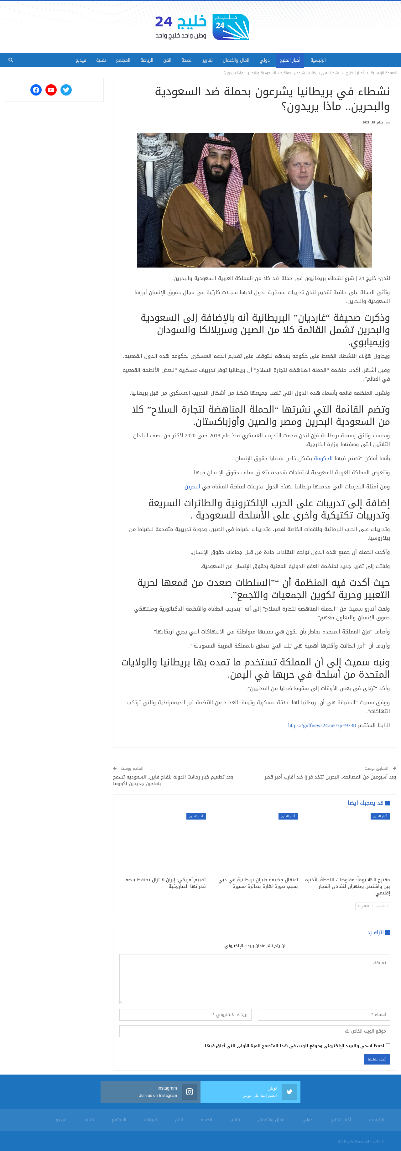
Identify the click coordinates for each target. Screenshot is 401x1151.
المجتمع (119, 60)
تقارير (209, 60)
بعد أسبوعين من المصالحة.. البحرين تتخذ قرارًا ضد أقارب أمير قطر (331, 777)
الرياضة (144, 60)
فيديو (74, 60)
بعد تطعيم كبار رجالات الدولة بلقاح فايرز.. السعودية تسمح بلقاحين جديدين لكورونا (173, 780)
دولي (268, 60)
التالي (363, 906)
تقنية (96, 60)
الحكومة (323, 458)
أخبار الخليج (295, 60)
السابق (381, 906)
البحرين (192, 487)
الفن (166, 60)
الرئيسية (324, 60)
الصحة (187, 60)
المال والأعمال (238, 60)
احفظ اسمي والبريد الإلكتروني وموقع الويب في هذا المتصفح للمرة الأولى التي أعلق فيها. (294, 1046)
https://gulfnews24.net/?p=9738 (322, 725)
